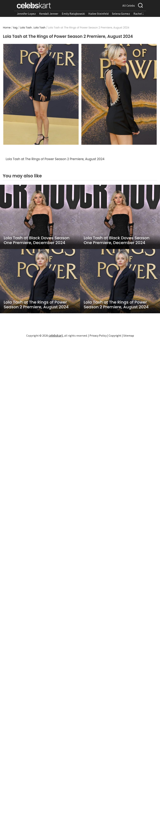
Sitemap (128, 335)
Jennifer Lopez (26, 13)
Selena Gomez (121, 13)
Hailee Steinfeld (98, 13)
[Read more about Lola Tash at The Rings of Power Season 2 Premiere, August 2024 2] (119, 94)
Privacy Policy (98, 335)
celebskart (56, 335)
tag (15, 27)
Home (7, 27)
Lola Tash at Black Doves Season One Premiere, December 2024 (36, 240)
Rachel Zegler (142, 13)
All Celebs (128, 5)
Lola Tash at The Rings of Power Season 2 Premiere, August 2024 (36, 304)
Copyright (115, 335)
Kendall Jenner (48, 13)
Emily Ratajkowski (73, 13)
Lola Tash (26, 27)
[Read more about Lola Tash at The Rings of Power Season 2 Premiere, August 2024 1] (41, 94)
